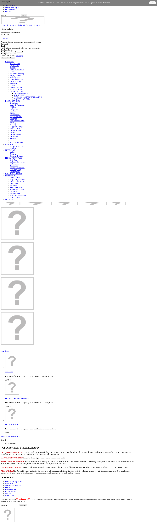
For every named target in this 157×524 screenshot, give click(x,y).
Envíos (7, 487)
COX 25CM (9, 372)
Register (8, 11)
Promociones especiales (13, 481)
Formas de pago (10, 491)
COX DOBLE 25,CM (11, 424)
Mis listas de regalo (12, 7)
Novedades (5, 351)
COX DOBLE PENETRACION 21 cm (17, 398)
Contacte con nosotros (13, 485)
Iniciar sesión (10, 9)
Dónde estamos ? (11, 489)
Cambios (8, 493)
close (152, 3)
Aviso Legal (9, 495)
